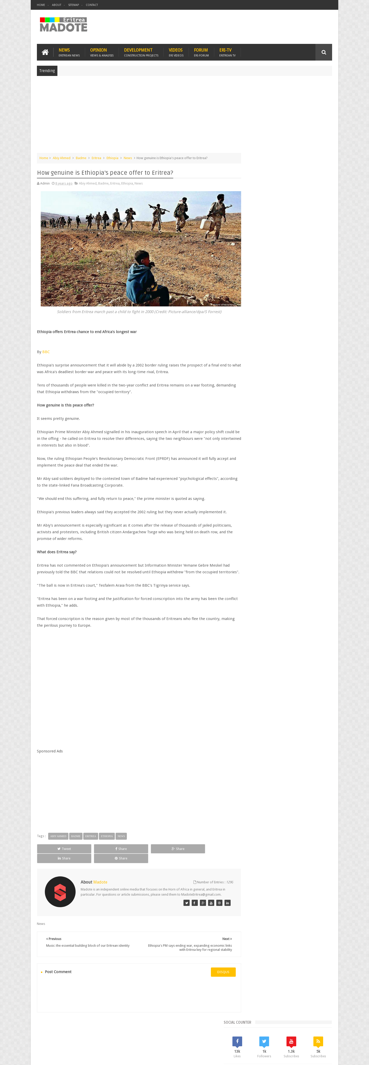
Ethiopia (112, 157)
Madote (76, 1057)
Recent (258, 374)
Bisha (265, 409)
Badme (81, 157)
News (69, 51)
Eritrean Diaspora (258, 418)
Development (141, 51)
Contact (92, 5)
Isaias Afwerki (269, 427)
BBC (46, 346)
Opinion (102, 51)
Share (94, 849)
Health (249, 427)
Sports (302, 427)
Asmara (251, 409)
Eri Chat (200, 1031)
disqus (214, 968)
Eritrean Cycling (312, 409)
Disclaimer (324, 1057)
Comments (287, 374)
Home (41, 5)
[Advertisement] (184, 116)
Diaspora (90, 1031)
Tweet (55, 849)
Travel (112, 1031)
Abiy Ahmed (61, 157)
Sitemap (73, 5)
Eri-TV (227, 51)
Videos (176, 51)
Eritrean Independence (292, 418)
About (56, 5)
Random (317, 374)
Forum (201, 51)
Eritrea (96, 157)
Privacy (310, 1057)
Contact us (319, 1031)
